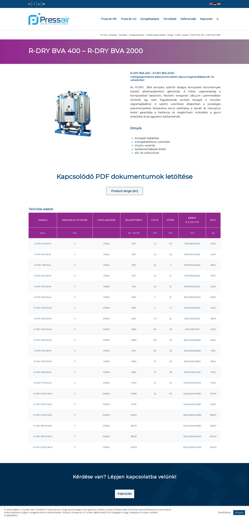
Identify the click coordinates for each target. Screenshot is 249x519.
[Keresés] (218, 19)
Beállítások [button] (224, 512)
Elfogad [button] (239, 512)
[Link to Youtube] (43, 4)
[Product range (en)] (124, 191)
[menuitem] (109, 19)
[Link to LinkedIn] (39, 4)
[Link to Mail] (29, 4)
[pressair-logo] (48, 19)
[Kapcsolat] (124, 493)
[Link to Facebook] (34, 4)
